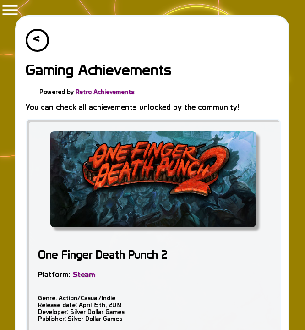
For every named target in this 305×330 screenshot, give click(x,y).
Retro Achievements (105, 91)
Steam (84, 274)
